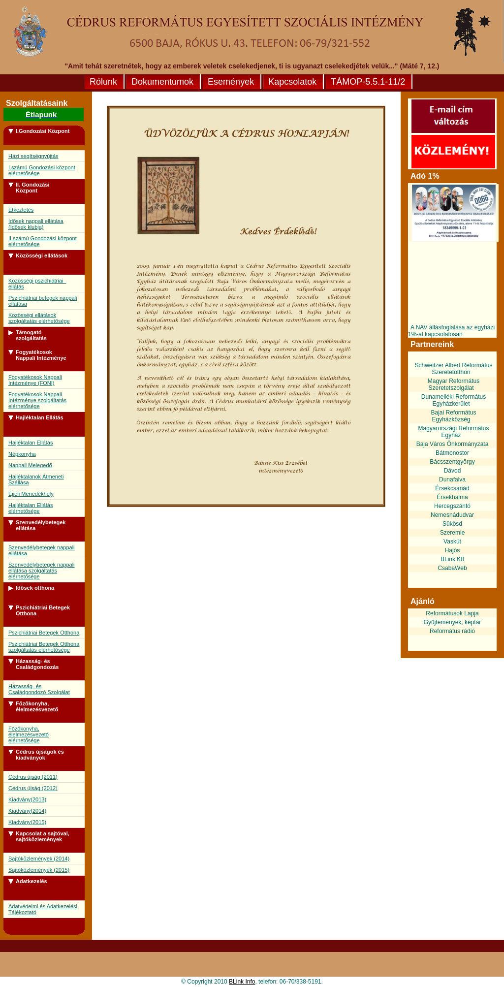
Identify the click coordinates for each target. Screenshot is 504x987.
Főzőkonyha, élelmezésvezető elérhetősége (28, 734)
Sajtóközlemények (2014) (38, 858)
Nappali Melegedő (30, 465)
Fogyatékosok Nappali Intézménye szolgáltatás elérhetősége (37, 400)
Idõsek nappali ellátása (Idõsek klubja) (35, 224)
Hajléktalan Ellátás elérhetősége (30, 508)
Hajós (452, 550)
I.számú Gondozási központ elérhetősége (41, 170)
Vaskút (452, 541)
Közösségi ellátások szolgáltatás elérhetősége (39, 318)
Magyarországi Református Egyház (453, 432)
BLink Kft (452, 559)
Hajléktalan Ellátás (30, 443)
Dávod (452, 470)
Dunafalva (452, 479)
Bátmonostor (452, 452)
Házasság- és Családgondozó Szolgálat (39, 689)
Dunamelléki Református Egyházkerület (453, 400)
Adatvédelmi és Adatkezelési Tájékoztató (42, 909)
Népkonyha (22, 454)
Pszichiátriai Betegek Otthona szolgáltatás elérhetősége (43, 647)
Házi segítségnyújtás (33, 156)
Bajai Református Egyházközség (453, 416)
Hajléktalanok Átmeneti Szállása (36, 479)
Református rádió (452, 631)
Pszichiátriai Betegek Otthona (43, 633)
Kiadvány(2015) (27, 822)
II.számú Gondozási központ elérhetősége (42, 241)
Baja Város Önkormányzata (452, 444)
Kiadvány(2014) (27, 811)
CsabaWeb (452, 568)
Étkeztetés (20, 210)
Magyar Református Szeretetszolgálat (453, 384)
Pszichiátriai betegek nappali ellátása (42, 301)
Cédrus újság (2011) (33, 777)
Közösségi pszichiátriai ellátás (37, 283)
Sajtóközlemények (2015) (38, 870)
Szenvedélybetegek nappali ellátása (41, 550)
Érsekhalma (452, 497)
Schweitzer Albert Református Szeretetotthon (453, 369)
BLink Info (242, 981)
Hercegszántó (452, 506)
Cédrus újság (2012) (33, 788)
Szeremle (452, 532)
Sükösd (452, 523)
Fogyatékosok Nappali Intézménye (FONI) (35, 380)
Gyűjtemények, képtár (452, 622)
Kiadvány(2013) (27, 799)
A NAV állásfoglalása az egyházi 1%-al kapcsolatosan (451, 331)
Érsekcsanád (452, 488)
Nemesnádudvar (452, 514)
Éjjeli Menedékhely (31, 494)
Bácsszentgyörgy (452, 461)
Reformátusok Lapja (452, 613)
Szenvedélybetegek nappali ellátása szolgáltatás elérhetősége (41, 570)
